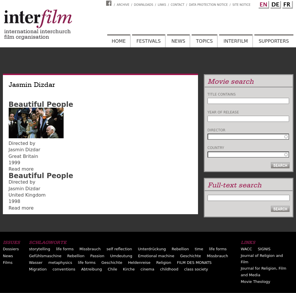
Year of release (223, 112)
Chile (112, 269)
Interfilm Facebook (109, 3)
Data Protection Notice (208, 4)
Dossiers (11, 249)
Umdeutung (121, 256)
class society (196, 269)
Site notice (241, 4)
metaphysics (60, 262)
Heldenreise (139, 262)
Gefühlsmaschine (45, 256)
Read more (21, 169)
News (178, 41)
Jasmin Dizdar (24, 149)
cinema (147, 269)
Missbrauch (90, 249)
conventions (64, 269)
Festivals (148, 41)
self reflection (119, 249)
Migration (38, 269)
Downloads (143, 4)
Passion (97, 256)
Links (162, 4)
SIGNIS (264, 249)
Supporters (274, 41)
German (275, 4)
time (199, 249)
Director (216, 130)
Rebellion (180, 249)
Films (7, 262)
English (263, 4)
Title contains (222, 94)
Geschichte (190, 256)
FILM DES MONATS (194, 262)
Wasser (35, 262)
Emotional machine (156, 256)
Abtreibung (91, 269)
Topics (204, 41)
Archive (123, 4)
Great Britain (23, 156)
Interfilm (235, 41)
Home (119, 41)
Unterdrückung (152, 249)
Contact (177, 4)
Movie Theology (255, 281)
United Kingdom (27, 195)
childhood (169, 269)
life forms (65, 249)
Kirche (129, 269)
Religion (163, 262)
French (287, 4)
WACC (246, 249)
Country (216, 148)
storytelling (39, 249)
